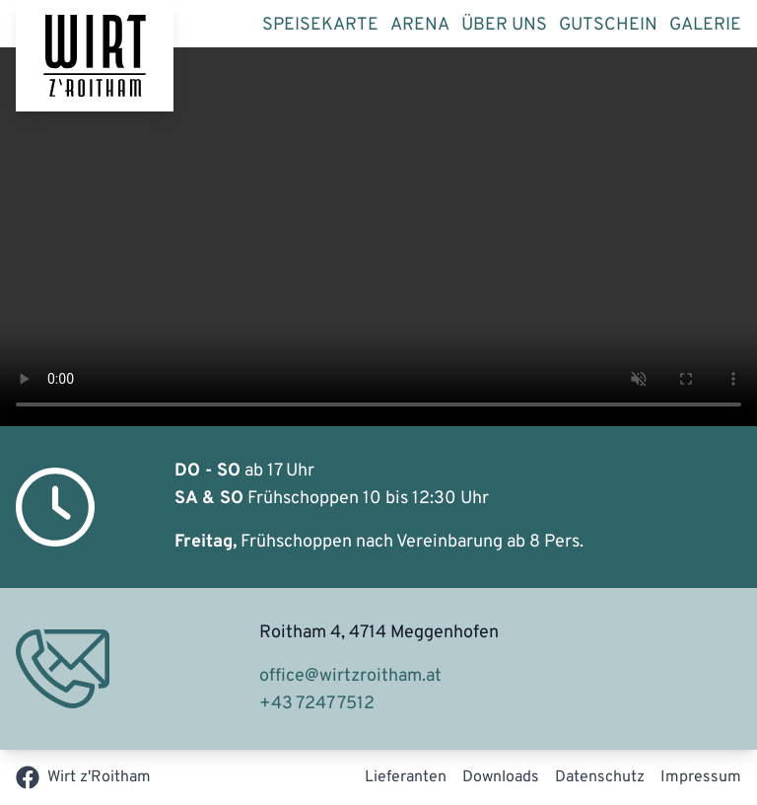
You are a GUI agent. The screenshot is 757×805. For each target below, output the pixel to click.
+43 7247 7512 (317, 704)
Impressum (700, 777)
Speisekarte (320, 25)
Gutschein (608, 25)
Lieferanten (406, 777)
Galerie (705, 25)
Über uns (504, 25)
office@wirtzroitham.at (350, 676)
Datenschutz (600, 777)
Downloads (500, 777)
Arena (419, 25)
